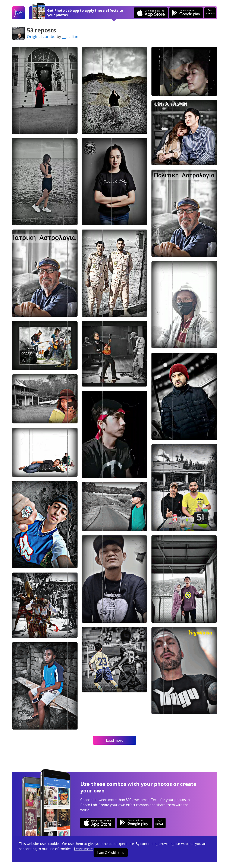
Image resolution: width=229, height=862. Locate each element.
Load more (114, 740)
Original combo (41, 36)
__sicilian (70, 36)
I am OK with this (110, 852)
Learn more (83, 848)
